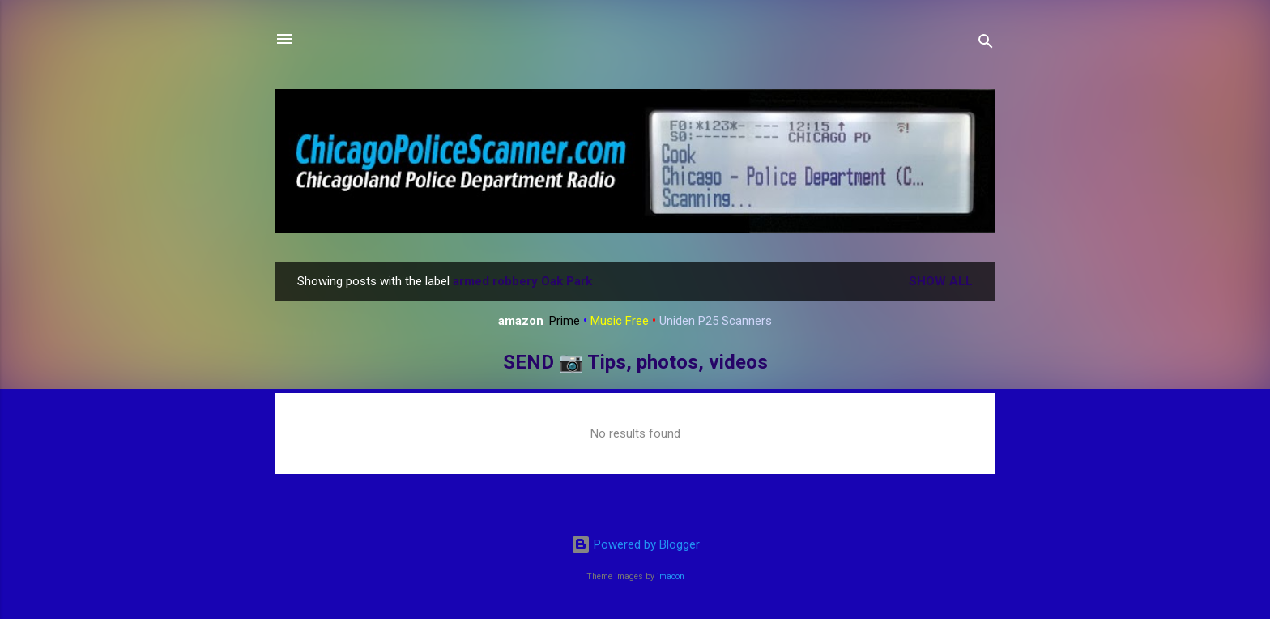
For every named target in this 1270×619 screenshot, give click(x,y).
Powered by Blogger (635, 544)
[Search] (985, 44)
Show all (941, 281)
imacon (670, 576)
